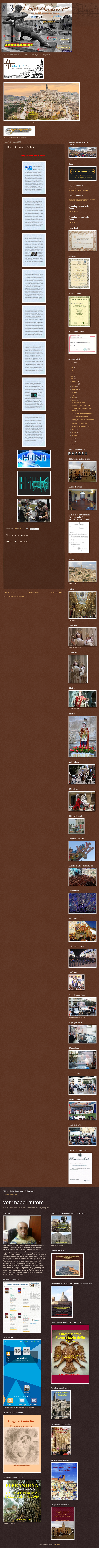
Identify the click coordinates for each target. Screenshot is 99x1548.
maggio (74, 400)
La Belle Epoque (73, 222)
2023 (72, 370)
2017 (72, 444)
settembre (75, 389)
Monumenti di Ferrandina (10, 1194)
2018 (72, 441)
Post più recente (10, 592)
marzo (74, 432)
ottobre (74, 386)
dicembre (75, 381)
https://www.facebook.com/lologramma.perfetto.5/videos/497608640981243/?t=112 (81, 199)
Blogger (57, 1544)
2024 (72, 368)
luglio (73, 395)
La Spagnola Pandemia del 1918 (81, 426)
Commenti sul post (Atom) (16, 596)
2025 (72, 365)
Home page (34, 592)
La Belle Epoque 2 (73, 211)
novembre (75, 384)
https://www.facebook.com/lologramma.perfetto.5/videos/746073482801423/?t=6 (81, 189)
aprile (74, 429)
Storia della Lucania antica (79, 423)
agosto (74, 392)
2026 (72, 362)
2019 (72, 439)
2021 (72, 376)
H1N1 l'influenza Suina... (79, 411)
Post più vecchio (57, 592)
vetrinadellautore (23, 1202)
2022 (72, 373)
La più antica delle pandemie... (80, 416)
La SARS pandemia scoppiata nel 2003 (83, 413)
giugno (74, 397)
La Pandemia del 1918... (79, 402)
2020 (72, 379)
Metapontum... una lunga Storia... (81, 405)
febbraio (74, 435)
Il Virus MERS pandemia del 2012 (81, 408)
